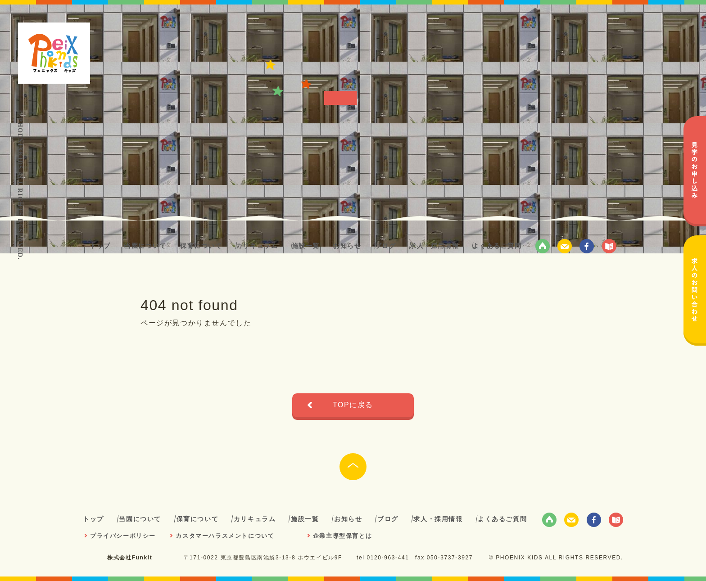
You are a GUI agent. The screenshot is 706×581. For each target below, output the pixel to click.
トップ (100, 245)
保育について (201, 245)
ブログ (385, 245)
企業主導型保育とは (342, 535)
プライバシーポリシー (123, 535)
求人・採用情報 (434, 245)
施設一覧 (306, 245)
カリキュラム (257, 245)
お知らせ (347, 245)
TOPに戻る (353, 405)
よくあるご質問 (496, 245)
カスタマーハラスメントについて (225, 535)
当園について (145, 245)
